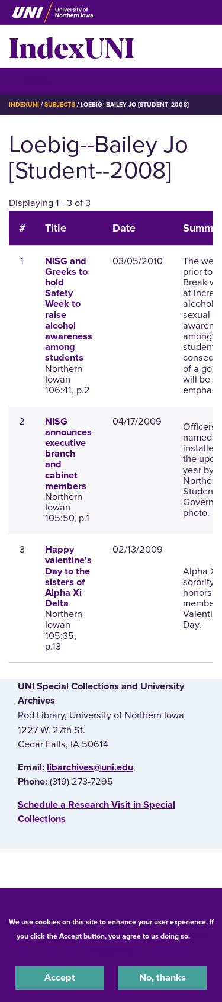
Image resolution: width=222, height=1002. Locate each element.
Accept (59, 978)
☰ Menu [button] (30, 80)
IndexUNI (71, 46)
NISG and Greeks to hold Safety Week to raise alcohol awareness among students (68, 309)
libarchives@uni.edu (90, 767)
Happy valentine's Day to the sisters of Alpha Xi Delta (68, 576)
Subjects (59, 104)
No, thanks (162, 978)
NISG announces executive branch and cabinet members (68, 454)
